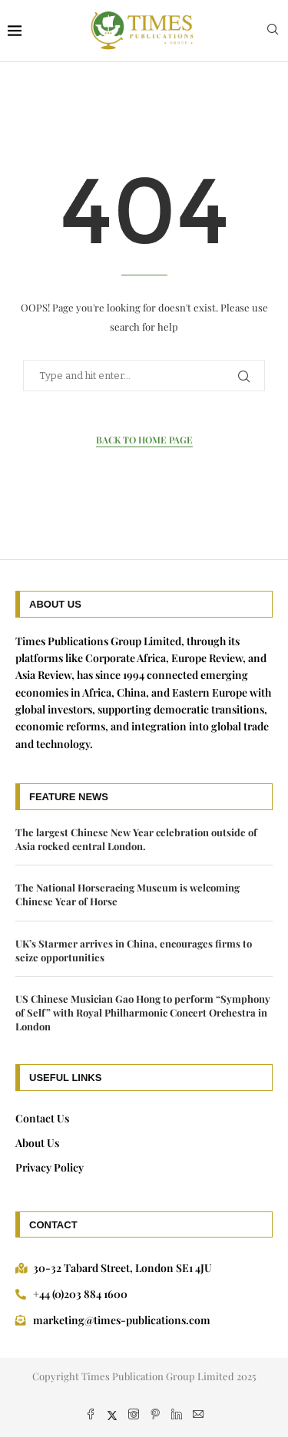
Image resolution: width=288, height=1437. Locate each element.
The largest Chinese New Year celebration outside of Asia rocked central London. (136, 839)
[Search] (272, 31)
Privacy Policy (49, 1167)
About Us (37, 1142)
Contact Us (42, 1118)
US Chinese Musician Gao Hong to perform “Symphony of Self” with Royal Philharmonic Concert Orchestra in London (142, 1012)
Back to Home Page (144, 439)
